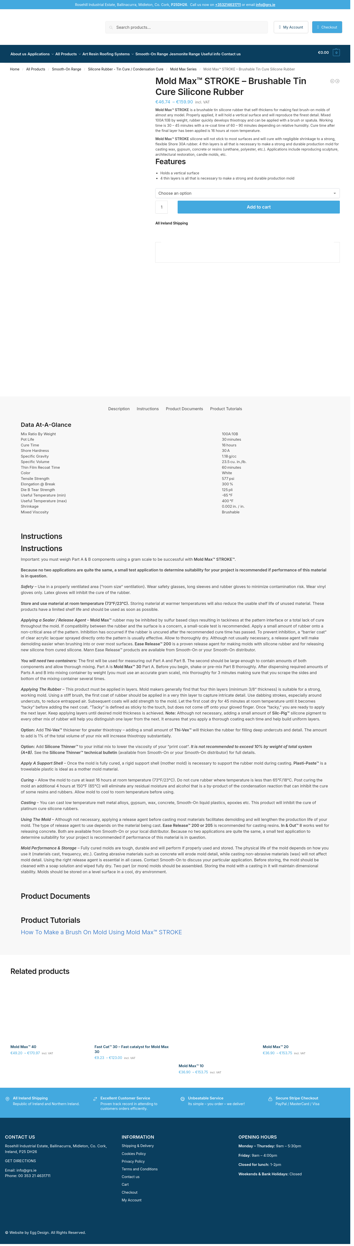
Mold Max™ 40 (23, 1044)
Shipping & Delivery (138, 1143)
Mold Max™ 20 (276, 1044)
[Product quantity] (161, 204)
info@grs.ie (26, 1167)
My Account (293, 27)
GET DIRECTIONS (20, 1158)
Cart (125, 1182)
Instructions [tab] (148, 406)
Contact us (131, 1174)
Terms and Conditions (140, 1166)
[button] (329, 52)
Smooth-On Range (66, 66)
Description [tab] (119, 406)
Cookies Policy (134, 1151)
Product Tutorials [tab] (226, 406)
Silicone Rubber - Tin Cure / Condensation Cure (125, 66)
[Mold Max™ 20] (337, 78)
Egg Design (39, 1230)
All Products (35, 66)
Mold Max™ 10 (191, 1063)
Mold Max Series (183, 66)
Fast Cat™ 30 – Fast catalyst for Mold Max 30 (132, 1046)
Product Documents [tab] (184, 406)
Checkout (329, 27)
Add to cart (259, 204)
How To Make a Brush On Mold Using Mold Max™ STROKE (101, 929)
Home (14, 66)
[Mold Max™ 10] (332, 78)
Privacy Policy (133, 1158)
